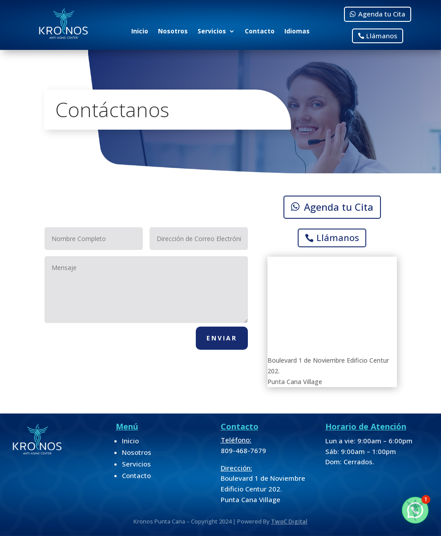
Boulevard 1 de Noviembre (263, 478)
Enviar (221, 338)
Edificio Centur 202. (251, 488)
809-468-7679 (243, 450)
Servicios (212, 31)
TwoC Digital (289, 521)
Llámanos (381, 35)
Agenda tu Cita (381, 13)
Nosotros (173, 31)
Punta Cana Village (250, 499)
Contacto (260, 31)
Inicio (139, 31)
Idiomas (297, 31)
